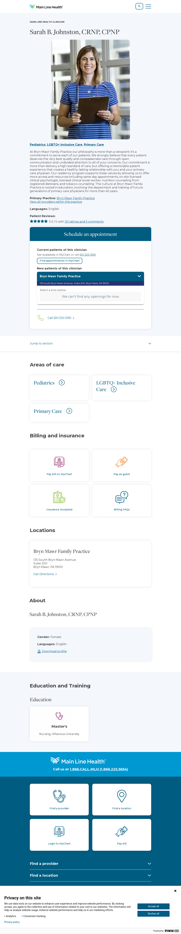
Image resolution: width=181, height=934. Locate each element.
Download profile (59, 651)
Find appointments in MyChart (60, 260)
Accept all (153, 906)
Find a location (44, 875)
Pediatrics (37, 144)
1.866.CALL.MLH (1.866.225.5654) (99, 769)
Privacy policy (11, 922)
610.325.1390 (88, 254)
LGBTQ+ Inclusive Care (64, 144)
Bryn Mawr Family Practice (76, 198)
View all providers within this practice (56, 201)
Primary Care (94, 144)
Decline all (153, 913)
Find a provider (44, 863)
